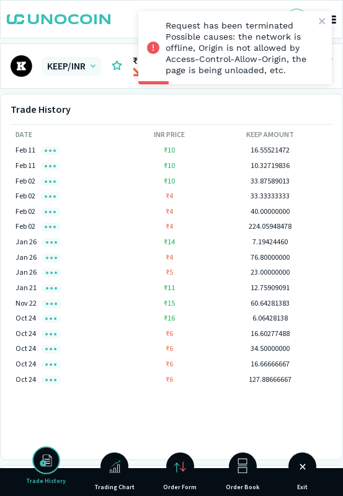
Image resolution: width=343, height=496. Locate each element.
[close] (322, 22)
